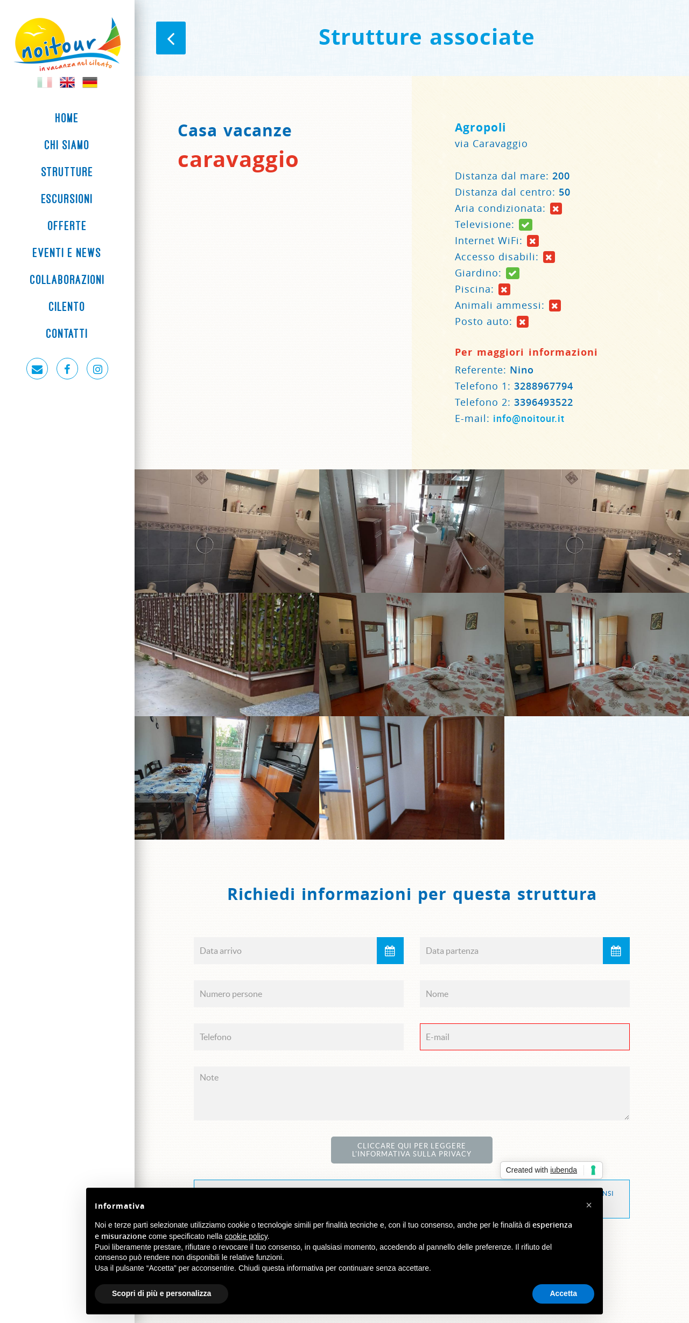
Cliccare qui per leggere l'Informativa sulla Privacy (412, 1150)
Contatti (67, 333)
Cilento (67, 306)
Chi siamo (67, 145)
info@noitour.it (529, 418)
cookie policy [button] (246, 1236)
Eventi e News (67, 252)
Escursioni (67, 198)
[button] (588, 1205)
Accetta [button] (563, 1293)
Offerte (67, 225)
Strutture (67, 171)
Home (67, 118)
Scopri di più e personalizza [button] (161, 1293)
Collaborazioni (67, 279)
